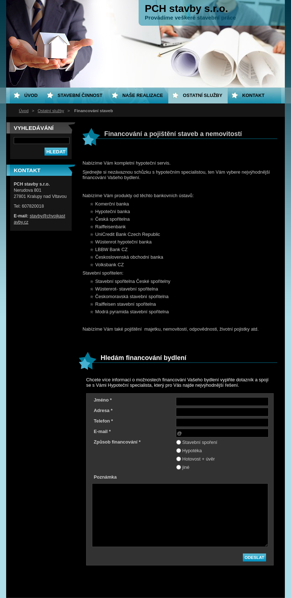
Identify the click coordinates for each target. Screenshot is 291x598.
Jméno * (103, 400)
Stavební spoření (200, 442)
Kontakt (253, 95)
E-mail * (102, 431)
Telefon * (103, 421)
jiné (186, 467)
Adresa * (103, 410)
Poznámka (105, 477)
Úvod (24, 111)
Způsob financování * (117, 442)
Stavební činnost (80, 95)
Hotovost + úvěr (198, 459)
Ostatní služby (51, 111)
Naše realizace (142, 95)
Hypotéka (192, 450)
